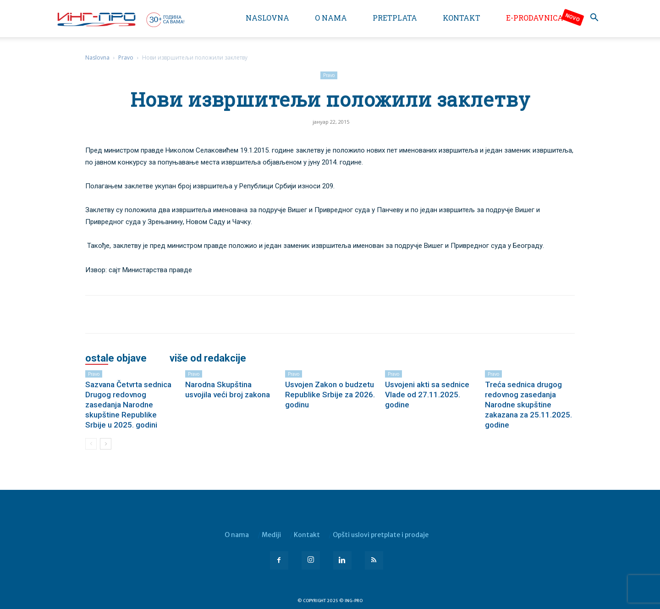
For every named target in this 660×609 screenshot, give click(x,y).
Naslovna (267, 17)
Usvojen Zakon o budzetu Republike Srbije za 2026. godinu (330, 394)
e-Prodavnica (534, 17)
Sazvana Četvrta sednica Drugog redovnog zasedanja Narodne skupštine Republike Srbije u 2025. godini (128, 404)
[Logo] (120, 19)
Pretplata (395, 17)
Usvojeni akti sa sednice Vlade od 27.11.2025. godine (427, 394)
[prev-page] (91, 444)
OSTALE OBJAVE (116, 358)
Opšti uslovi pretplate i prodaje (381, 535)
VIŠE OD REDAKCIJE (208, 358)
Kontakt (461, 17)
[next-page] (105, 444)
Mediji (271, 535)
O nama (331, 17)
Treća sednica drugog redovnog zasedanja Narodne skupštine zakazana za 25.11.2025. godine (528, 404)
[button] (594, 18)
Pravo (125, 57)
